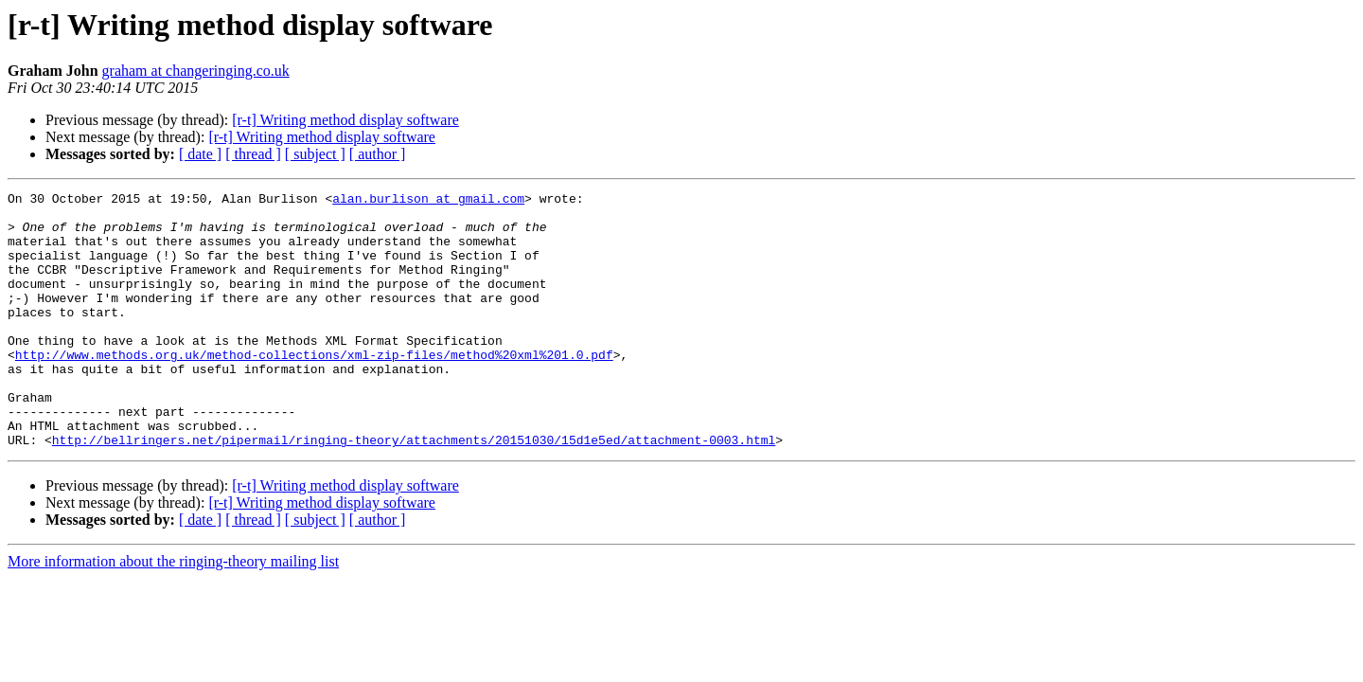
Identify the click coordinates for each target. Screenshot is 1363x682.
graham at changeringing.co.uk (196, 71)
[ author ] (377, 154)
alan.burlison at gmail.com (428, 200)
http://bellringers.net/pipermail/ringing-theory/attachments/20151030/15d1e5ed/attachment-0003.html (413, 490)
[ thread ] (253, 154)
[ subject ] (315, 154)
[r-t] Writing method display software (345, 120)
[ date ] (200, 154)
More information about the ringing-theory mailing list (173, 612)
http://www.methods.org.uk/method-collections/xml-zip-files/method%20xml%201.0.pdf (314, 388)
